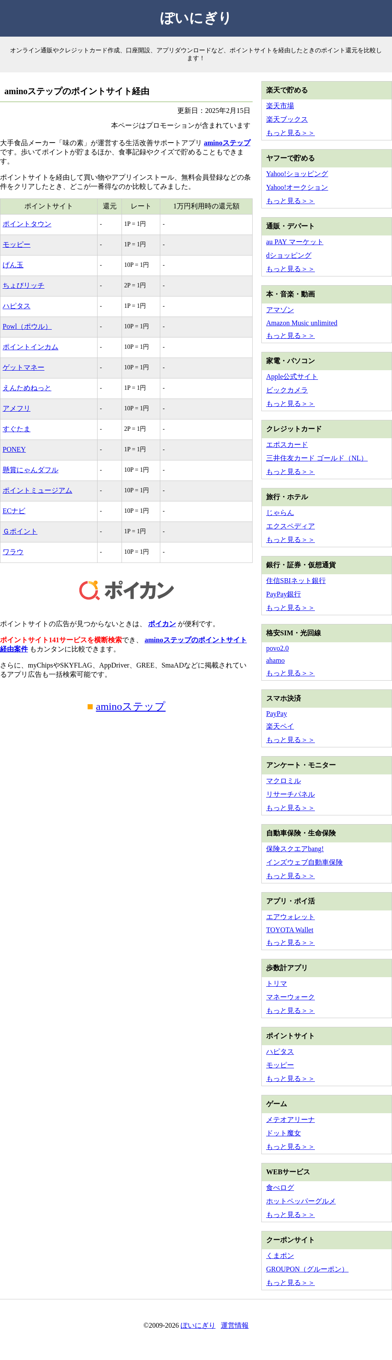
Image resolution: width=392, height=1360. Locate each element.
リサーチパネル (290, 794)
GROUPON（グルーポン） (307, 1269)
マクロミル (283, 780)
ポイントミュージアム (37, 490)
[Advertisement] (126, 802)
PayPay (276, 713)
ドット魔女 (283, 1133)
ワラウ (13, 552)
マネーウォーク (290, 997)
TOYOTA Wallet (289, 930)
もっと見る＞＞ (290, 132)
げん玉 (13, 265)
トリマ (276, 983)
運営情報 (235, 1325)
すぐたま (16, 429)
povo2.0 (277, 648)
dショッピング (288, 255)
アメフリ (16, 408)
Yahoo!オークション (297, 187)
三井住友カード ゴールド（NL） (317, 458)
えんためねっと (27, 388)
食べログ (280, 1187)
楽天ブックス (287, 119)
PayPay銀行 (283, 594)
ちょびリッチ (23, 285)
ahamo (275, 660)
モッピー (16, 244)
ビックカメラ (287, 390)
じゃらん (280, 512)
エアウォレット (290, 916)
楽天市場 (280, 105)
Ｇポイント (20, 531)
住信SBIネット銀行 (296, 580)
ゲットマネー (23, 367)
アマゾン (280, 310)
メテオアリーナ (290, 1119)
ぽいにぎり (196, 18)
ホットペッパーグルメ (301, 1201)
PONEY (14, 449)
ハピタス (16, 306)
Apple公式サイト (292, 376)
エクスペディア (290, 526)
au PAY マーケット (295, 241)
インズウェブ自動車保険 (304, 862)
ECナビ (14, 511)
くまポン (280, 1255)
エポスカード (287, 444)
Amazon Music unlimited (302, 323)
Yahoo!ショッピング (297, 173)
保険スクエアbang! (295, 848)
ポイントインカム (30, 347)
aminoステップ (227, 143)
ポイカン (162, 623)
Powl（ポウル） (27, 326)
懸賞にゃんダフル (30, 470)
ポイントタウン (27, 224)
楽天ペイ (280, 726)
